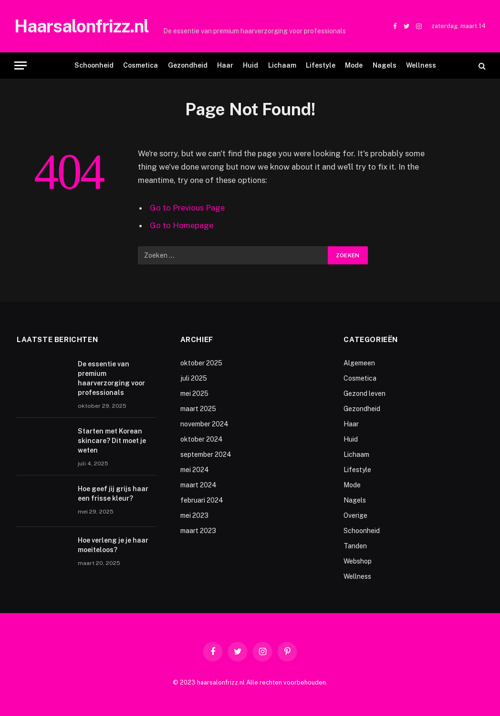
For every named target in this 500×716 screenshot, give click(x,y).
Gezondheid (188, 65)
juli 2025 (193, 378)
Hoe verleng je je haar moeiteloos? (113, 545)
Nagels (384, 65)
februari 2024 (201, 500)
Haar (225, 65)
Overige (355, 515)
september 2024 (205, 454)
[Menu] (20, 65)
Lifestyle (320, 65)
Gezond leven (364, 393)
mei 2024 (194, 470)
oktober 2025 (201, 363)
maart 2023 (198, 530)
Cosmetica (140, 65)
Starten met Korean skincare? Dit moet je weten (112, 440)
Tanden (355, 546)
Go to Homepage (181, 225)
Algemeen (359, 363)
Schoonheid (94, 65)
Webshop (358, 561)
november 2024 (204, 424)
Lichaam (282, 65)
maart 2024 (198, 485)
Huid (250, 65)
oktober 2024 (201, 439)
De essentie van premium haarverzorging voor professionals (254, 31)
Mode (354, 65)
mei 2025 (194, 393)
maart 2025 (198, 409)
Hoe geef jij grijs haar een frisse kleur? (113, 493)
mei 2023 (194, 515)
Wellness (421, 65)
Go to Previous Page (187, 207)
